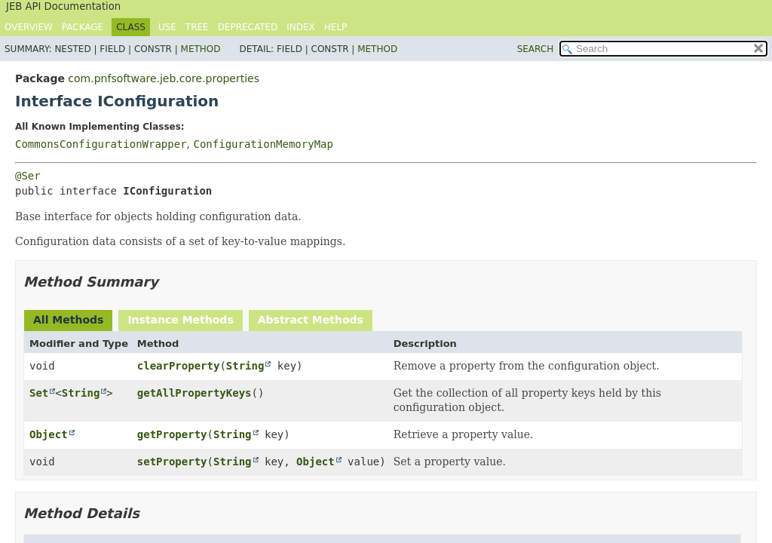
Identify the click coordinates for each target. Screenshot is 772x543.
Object (48, 434)
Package (82, 27)
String (245, 366)
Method (201, 49)
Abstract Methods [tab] (310, 320)
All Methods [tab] (68, 320)
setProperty (172, 462)
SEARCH (535, 49)
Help (336, 27)
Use (167, 27)
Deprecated (248, 27)
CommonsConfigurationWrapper (101, 144)
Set (38, 393)
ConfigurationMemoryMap (262, 144)
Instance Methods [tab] (180, 320)
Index (300, 27)
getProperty (172, 434)
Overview (29, 27)
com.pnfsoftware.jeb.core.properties (163, 78)
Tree (197, 27)
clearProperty (178, 366)
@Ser (28, 176)
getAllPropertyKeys (194, 393)
